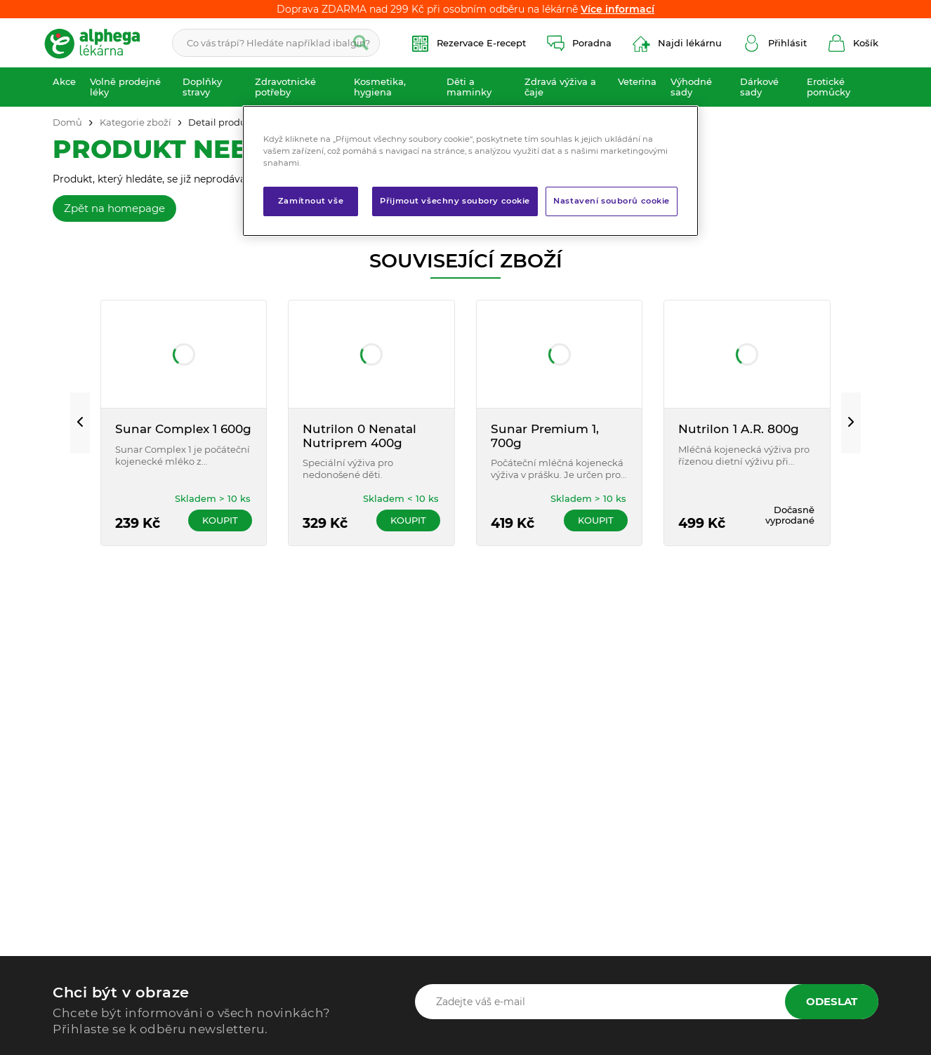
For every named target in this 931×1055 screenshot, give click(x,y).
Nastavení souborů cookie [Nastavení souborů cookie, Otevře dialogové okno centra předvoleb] (611, 201)
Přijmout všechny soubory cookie (455, 201)
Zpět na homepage (114, 208)
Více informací (617, 9)
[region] (470, 171)
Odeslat (831, 1001)
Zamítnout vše (310, 201)
